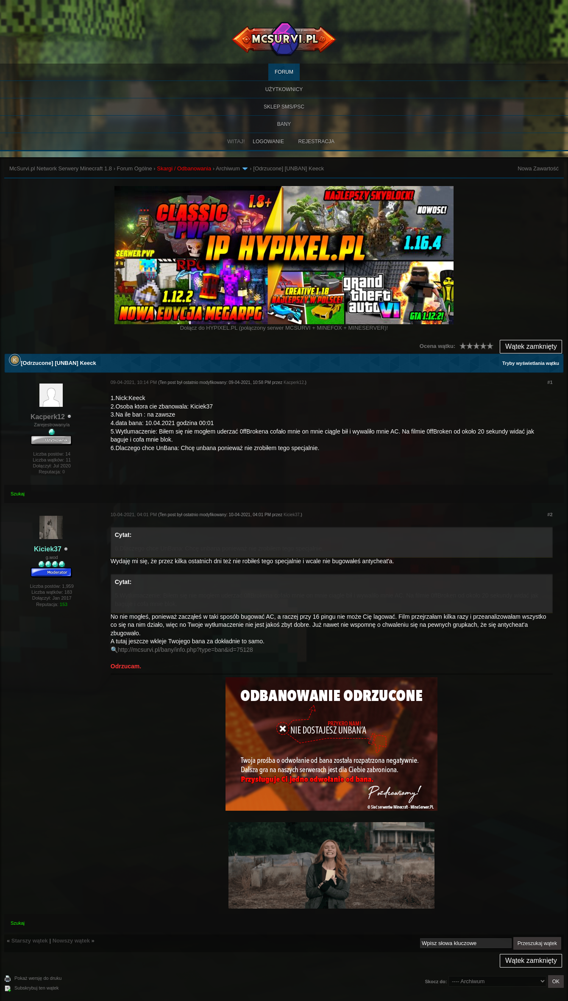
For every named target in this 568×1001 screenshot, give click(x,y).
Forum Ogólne (134, 168)
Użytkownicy (284, 89)
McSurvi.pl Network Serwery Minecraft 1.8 (60, 168)
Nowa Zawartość (538, 168)
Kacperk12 (48, 416)
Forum (284, 72)
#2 (549, 514)
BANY (284, 124)
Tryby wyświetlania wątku (530, 363)
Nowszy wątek (71, 940)
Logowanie (268, 142)
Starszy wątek (29, 940)
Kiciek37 (292, 514)
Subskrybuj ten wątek (36, 987)
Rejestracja (316, 142)
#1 (549, 382)
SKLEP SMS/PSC (284, 107)
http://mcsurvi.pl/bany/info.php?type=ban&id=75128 (185, 649)
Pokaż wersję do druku (37, 978)
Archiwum (228, 168)
